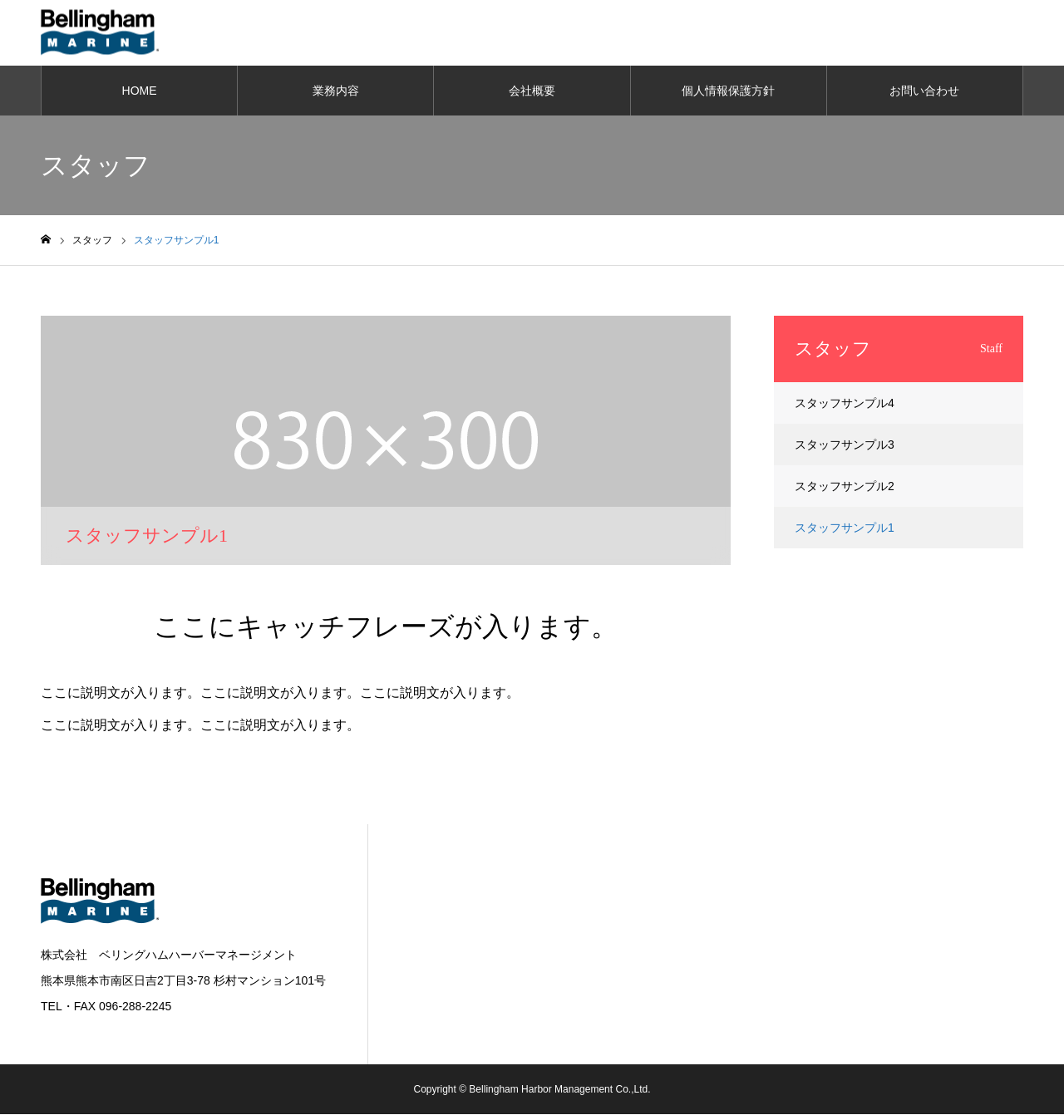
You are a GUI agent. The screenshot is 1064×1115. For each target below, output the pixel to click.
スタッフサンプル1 (844, 528)
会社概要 (532, 91)
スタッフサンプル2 (844, 487)
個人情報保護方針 (728, 91)
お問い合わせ (924, 91)
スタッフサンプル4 (844, 403)
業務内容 (336, 91)
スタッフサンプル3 (844, 445)
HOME (139, 91)
